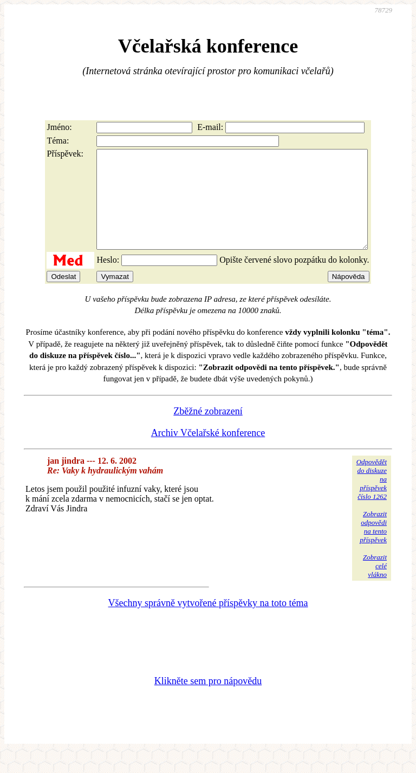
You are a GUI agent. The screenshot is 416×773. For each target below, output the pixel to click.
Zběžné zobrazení (207, 430)
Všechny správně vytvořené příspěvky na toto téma (208, 622)
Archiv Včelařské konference (208, 452)
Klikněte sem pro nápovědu (208, 700)
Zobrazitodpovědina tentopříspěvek (373, 546)
